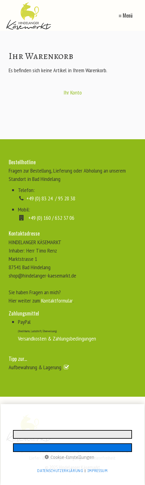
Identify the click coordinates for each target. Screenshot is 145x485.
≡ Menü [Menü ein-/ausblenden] (126, 15)
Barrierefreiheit (102, 458)
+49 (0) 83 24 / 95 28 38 (50, 198)
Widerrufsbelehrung (110, 450)
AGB (86, 450)
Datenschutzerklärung (59, 450)
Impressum (26, 450)
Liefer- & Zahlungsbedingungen (57, 458)
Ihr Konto (73, 92)
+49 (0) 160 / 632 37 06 (51, 217)
